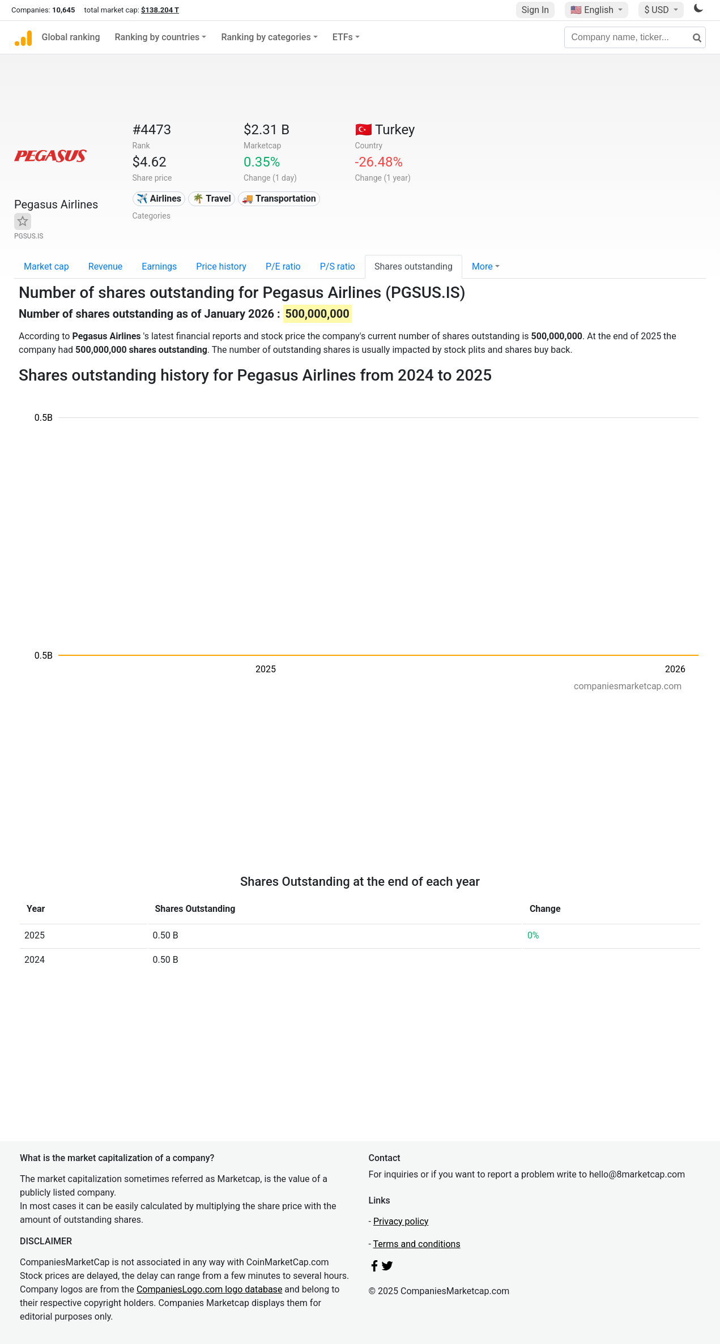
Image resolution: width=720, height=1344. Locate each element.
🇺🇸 (593, 10)
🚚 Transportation (279, 198)
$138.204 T (160, 10)
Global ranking (71, 37)
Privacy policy (401, 1221)
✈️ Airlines (159, 198)
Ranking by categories (265, 37)
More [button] (482, 266)
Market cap (46, 266)
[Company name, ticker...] (635, 37)
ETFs (343, 37)
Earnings (159, 266)
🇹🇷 (385, 130)
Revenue (105, 266)
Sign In (535, 10)
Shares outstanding (413, 266)
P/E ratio (283, 266)
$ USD (657, 10)
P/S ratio (337, 266)
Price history (221, 266)
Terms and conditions (417, 1244)
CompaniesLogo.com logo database (209, 1289)
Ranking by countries (157, 37)
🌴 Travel (212, 198)
